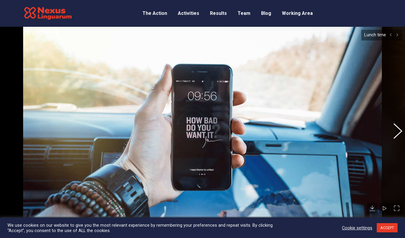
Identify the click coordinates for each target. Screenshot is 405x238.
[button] (394, 127)
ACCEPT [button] (387, 228)
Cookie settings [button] (357, 228)
